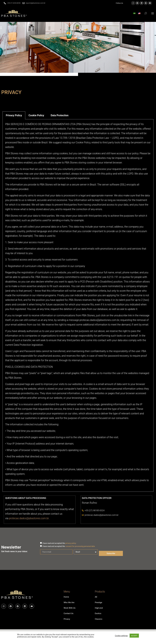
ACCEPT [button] (134, 636)
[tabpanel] (78, 305)
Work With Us (70, 608)
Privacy (67, 620)
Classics (98, 620)
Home (66, 597)
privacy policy (70, 543)
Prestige (98, 603)
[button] (152, 13)
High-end (99, 608)
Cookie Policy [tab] (36, 115)
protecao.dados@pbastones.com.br (29, 518)
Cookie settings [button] (121, 636)
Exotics (98, 614)
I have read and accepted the (59, 543)
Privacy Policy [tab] (14, 115)
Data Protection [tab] (59, 115)
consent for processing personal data (80, 546)
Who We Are (69, 603)
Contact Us (69, 614)
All (96, 597)
